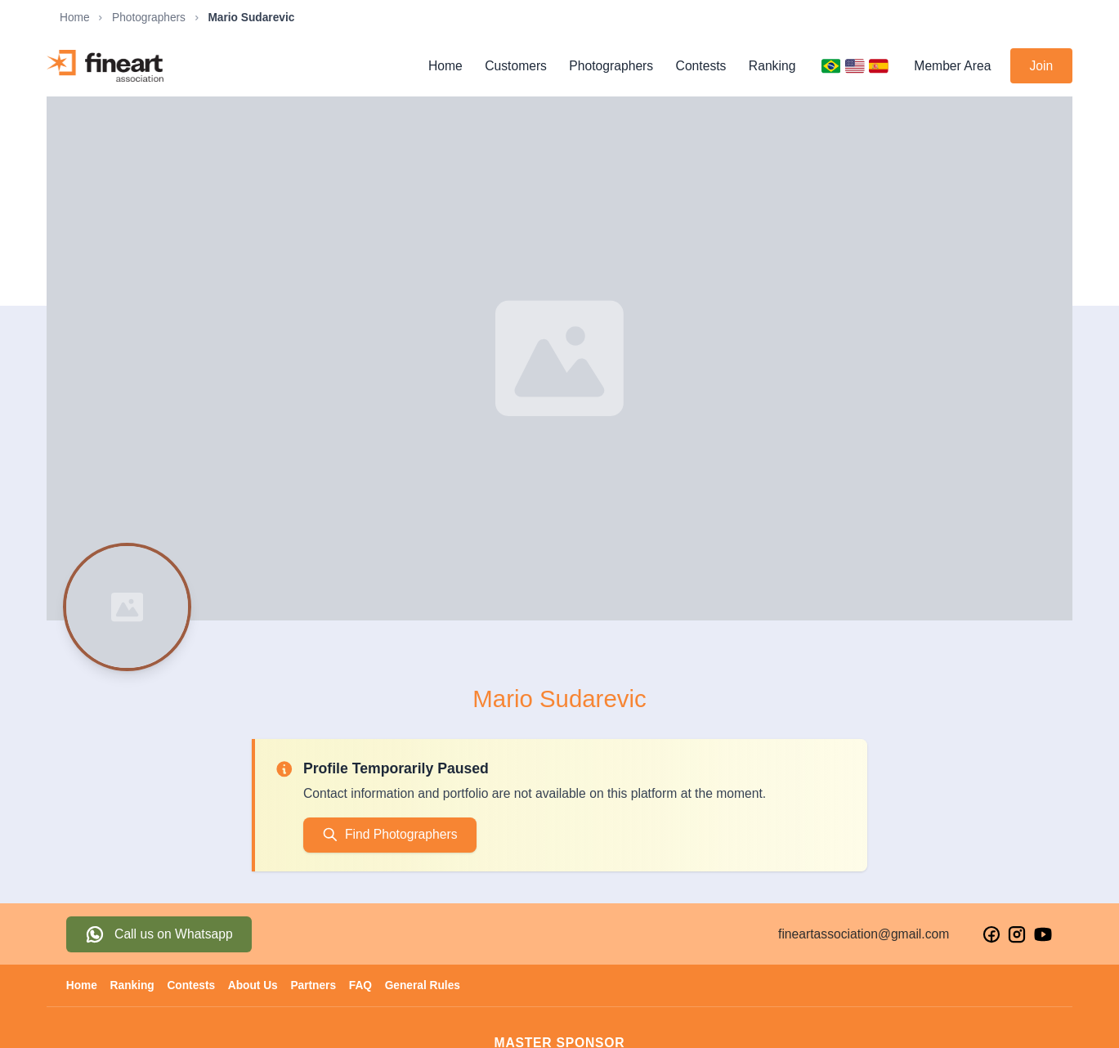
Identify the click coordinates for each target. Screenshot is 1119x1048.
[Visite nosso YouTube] (1043, 934)
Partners (313, 985)
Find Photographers (389, 834)
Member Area (952, 66)
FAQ (360, 985)
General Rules (422, 985)
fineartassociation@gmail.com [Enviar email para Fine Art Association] (863, 934)
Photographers (149, 17)
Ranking (772, 66)
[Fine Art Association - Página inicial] (105, 66)
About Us (253, 985)
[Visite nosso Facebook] (991, 934)
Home (75, 17)
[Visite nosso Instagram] (1017, 934)
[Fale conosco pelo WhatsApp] (159, 934)
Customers (516, 66)
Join (1041, 66)
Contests (701, 66)
